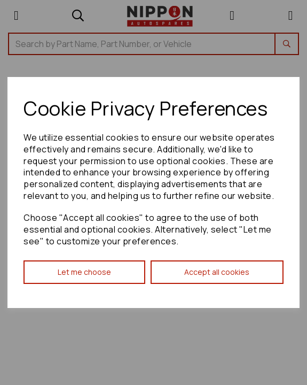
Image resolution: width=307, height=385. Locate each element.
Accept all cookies (216, 272)
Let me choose (84, 272)
